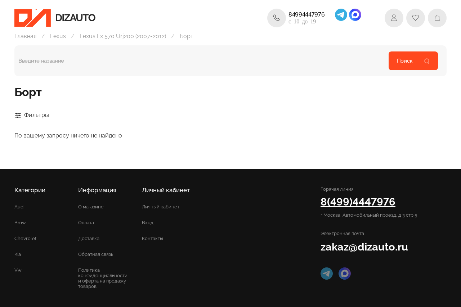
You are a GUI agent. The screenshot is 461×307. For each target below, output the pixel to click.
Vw (18, 270)
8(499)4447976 (358, 201)
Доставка (88, 238)
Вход (147, 222)
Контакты (152, 238)
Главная (25, 36)
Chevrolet (25, 238)
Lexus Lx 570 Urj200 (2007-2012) (123, 36)
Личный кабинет (160, 206)
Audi (19, 206)
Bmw (20, 222)
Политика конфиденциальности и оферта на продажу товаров (102, 278)
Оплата (86, 222)
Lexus (58, 36)
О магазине (91, 206)
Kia (17, 254)
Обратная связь (95, 254)
